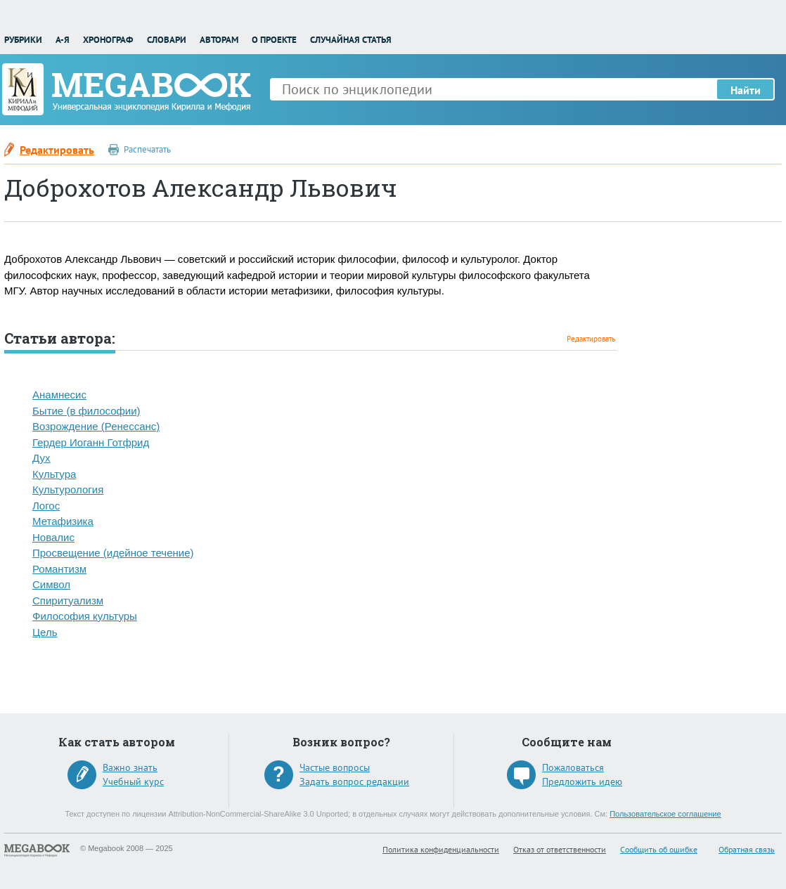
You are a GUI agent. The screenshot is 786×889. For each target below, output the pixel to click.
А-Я (63, 40)
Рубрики (23, 40)
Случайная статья (351, 40)
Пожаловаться (573, 767)
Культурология (67, 489)
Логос (46, 506)
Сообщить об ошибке (658, 849)
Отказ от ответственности (559, 849)
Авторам (219, 40)
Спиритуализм (67, 600)
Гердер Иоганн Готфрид (90, 442)
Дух (41, 458)
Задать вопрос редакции (354, 781)
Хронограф (108, 40)
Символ (51, 584)
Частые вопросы (334, 767)
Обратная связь (747, 849)
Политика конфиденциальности (440, 849)
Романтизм (59, 569)
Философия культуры (84, 616)
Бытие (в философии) (86, 411)
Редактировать (57, 150)
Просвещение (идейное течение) (112, 553)
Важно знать (130, 767)
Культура (54, 474)
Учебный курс (133, 781)
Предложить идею (582, 781)
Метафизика (63, 521)
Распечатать (147, 149)
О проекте (274, 40)
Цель (45, 632)
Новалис (53, 537)
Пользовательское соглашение (665, 814)
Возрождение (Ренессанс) (96, 426)
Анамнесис (59, 395)
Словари (166, 40)
